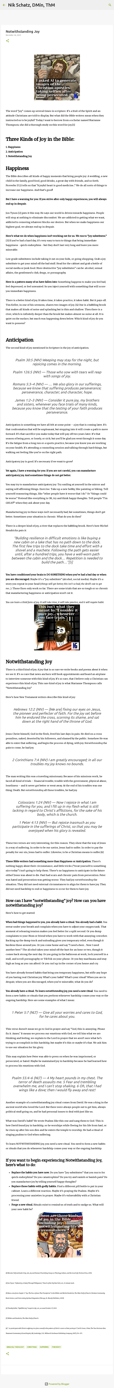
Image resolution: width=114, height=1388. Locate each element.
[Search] (59, 5)
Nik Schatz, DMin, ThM (31, 4)
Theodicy (56, 1347)
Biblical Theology (15, 1347)
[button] (7, 41)
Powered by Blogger (57, 1384)
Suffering (44, 1347)
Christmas (32, 1347)
